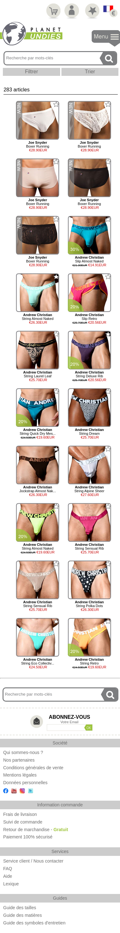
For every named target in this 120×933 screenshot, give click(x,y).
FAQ (7, 868)
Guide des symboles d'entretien (34, 922)
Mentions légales (20, 774)
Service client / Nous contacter (33, 861)
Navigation (106, 38)
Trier (90, 71)
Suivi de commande (22, 821)
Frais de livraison (20, 814)
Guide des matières (22, 915)
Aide (7, 876)
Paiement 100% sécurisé (28, 836)
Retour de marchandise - (35, 829)
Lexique (11, 883)
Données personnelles (25, 782)
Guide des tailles (19, 907)
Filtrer (31, 71)
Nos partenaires (19, 760)
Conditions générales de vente (33, 767)
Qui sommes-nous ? (23, 752)
